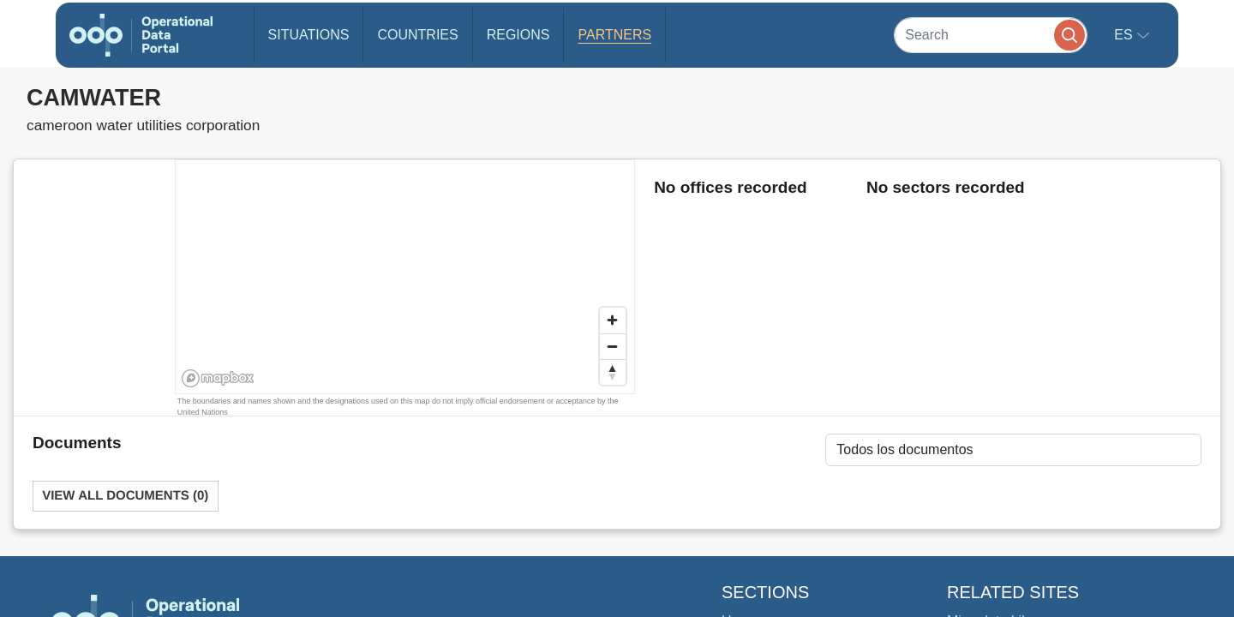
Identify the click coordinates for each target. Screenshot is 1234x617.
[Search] (990, 34)
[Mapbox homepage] (218, 378)
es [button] (1125, 34)
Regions (518, 34)
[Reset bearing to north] (613, 372)
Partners (614, 34)
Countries (417, 34)
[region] (406, 277)
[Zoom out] (613, 346)
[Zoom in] (613, 320)
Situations (309, 34)
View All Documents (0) (125, 495)
